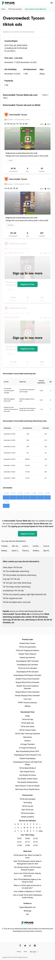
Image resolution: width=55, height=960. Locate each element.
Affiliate (27, 706)
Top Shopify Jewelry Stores (28, 779)
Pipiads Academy (27, 817)
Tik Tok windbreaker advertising (16, 571)
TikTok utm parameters (27, 647)
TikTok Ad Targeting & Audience (27, 650)
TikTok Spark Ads (27, 723)
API (27, 914)
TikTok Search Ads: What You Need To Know (27, 856)
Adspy (27, 716)
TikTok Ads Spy (27, 719)
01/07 (35, 845)
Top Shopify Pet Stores (27, 775)
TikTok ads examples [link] (15, 9)
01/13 (27, 842)
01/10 (35, 842)
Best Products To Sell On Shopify (27, 786)
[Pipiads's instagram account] (34, 945)
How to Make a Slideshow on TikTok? (27, 891)
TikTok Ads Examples (27, 799)
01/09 (19, 845)
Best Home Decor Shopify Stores (27, 789)
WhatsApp (27, 911)
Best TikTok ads (27, 810)
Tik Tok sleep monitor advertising (16, 587)
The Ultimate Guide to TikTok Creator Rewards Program (27, 868)
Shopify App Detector (27, 658)
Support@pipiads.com (27, 907)
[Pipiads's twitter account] (25, 945)
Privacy (19, 951)
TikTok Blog (27, 803)
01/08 (27, 845)
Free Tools (27, 699)
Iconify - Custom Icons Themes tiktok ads (38, 546)
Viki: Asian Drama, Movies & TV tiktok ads (17, 546)
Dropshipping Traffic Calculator (27, 661)
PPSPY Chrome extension (27, 703)
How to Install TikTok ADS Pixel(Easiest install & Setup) (27, 896)
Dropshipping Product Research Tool (27, 755)
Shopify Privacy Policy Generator (27, 679)
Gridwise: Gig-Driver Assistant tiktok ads (38, 550)
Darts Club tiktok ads (17, 550)
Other (40, 831)
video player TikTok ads (12, 567)
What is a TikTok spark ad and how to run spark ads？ (27, 886)
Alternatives (27, 737)
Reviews (27, 741)
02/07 (19, 838)
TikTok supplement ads (12, 598)
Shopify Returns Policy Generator (27, 692)
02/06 (27, 838)
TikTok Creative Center (27, 730)
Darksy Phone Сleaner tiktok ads (6, 550)
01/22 (35, 838)
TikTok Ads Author (27, 813)
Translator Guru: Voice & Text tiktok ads (6, 546)
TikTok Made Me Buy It (27, 768)
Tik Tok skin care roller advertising (17, 583)
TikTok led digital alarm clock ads (17, 602)
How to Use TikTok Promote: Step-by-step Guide (27, 874)
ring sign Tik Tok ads (11, 579)
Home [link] (3, 9)
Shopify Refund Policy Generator (27, 682)
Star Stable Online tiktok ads (48, 550)
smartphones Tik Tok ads (13, 590)
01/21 (19, 842)
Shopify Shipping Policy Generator (27, 696)
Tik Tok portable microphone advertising (19, 575)
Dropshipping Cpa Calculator (27, 665)
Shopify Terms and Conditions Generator (27, 687)
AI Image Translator (27, 744)
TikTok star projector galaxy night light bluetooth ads (24, 594)
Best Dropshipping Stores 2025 (27, 751)
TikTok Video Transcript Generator (27, 734)
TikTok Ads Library (27, 727)
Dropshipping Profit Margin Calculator (27, 675)
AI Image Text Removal (27, 748)
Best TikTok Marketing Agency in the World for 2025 (27, 880)
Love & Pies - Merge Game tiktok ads (27, 546)
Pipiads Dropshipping (27, 758)
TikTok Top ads (27, 806)
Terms (25, 951)
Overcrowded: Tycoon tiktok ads (27, 550)
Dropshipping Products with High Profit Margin (27, 763)
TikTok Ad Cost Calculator (27, 668)
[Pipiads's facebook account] (20, 945)
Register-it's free (27, 284)
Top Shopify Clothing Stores (27, 782)
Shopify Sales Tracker (27, 643)
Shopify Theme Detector (27, 654)
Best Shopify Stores (27, 772)
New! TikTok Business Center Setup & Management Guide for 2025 (27, 862)
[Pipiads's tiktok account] (30, 945)
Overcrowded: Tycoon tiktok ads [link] (35, 9)
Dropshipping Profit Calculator (27, 672)
